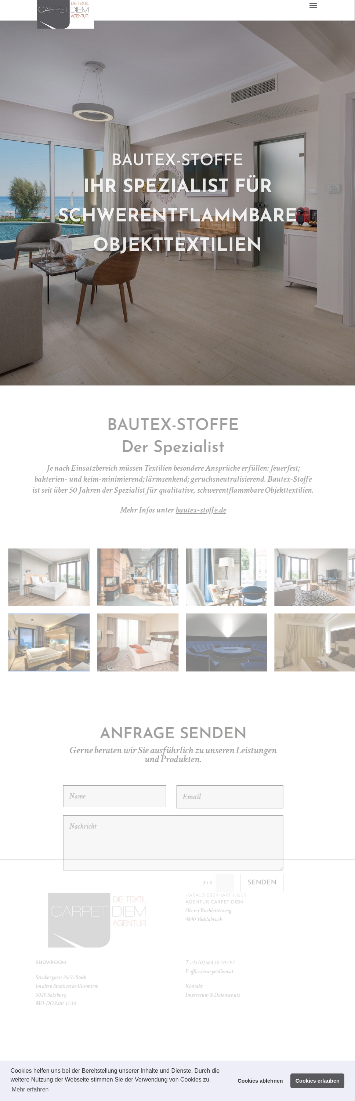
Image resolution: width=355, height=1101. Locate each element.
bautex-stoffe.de (238, 509)
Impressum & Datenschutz (212, 981)
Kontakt (193, 973)
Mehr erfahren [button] (30, 1089)
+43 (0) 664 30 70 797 (212, 949)
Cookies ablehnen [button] (260, 1081)
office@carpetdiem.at (211, 958)
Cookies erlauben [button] (318, 1081)
